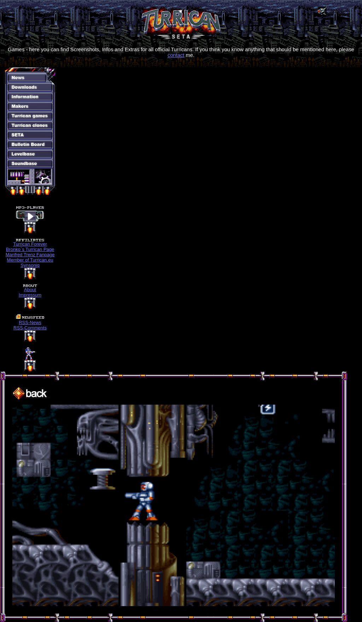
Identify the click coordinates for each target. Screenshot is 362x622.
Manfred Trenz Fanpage (30, 254)
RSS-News (30, 322)
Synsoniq (30, 265)
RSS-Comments (30, 327)
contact (176, 55)
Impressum (30, 295)
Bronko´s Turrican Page (30, 249)
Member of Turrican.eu (30, 260)
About (30, 289)
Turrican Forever (30, 244)
